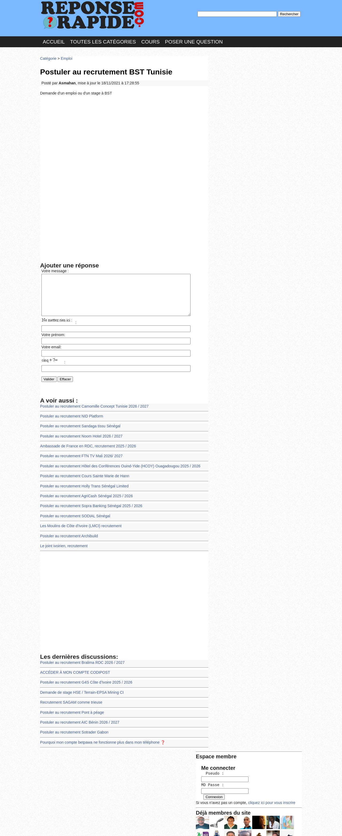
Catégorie (48, 57)
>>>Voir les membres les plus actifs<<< (244, 185)
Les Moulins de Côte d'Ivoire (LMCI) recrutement (79, 527)
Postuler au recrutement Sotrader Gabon (73, 730)
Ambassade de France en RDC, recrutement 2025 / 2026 (86, 449)
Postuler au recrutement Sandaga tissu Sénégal (79, 430)
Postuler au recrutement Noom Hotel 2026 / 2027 (80, 440)
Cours (150, 41)
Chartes (51, 826)
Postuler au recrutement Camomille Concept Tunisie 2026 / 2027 (92, 411)
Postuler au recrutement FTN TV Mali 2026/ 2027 (80, 459)
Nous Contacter (83, 826)
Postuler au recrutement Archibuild (68, 537)
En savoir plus (167, 818)
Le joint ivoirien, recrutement (63, 547)
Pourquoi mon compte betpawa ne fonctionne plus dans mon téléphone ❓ (101, 740)
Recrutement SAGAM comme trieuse (70, 701)
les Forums (118, 826)
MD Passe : (226, 89)
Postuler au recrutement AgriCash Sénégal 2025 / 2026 (85, 498)
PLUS (251, 826)
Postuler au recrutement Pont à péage (71, 711)
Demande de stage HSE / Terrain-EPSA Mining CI (80, 692)
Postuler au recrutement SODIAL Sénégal (74, 517)
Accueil (54, 41)
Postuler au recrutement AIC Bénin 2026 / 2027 (78, 721)
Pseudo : (226, 78)
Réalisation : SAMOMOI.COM (212, 826)
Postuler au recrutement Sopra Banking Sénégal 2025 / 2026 (89, 508)
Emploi (65, 57)
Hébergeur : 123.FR (156, 826)
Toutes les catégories (103, 41)
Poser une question (194, 41)
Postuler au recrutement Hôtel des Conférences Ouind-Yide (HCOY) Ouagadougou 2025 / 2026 (118, 469)
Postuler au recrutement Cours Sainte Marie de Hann (83, 478)
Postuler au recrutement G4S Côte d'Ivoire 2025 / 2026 (85, 682)
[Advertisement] (124, 137)
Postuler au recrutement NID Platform (70, 420)
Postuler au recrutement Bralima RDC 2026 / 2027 (81, 663)
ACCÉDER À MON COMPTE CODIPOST (74, 672)
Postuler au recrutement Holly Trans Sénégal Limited (83, 488)
